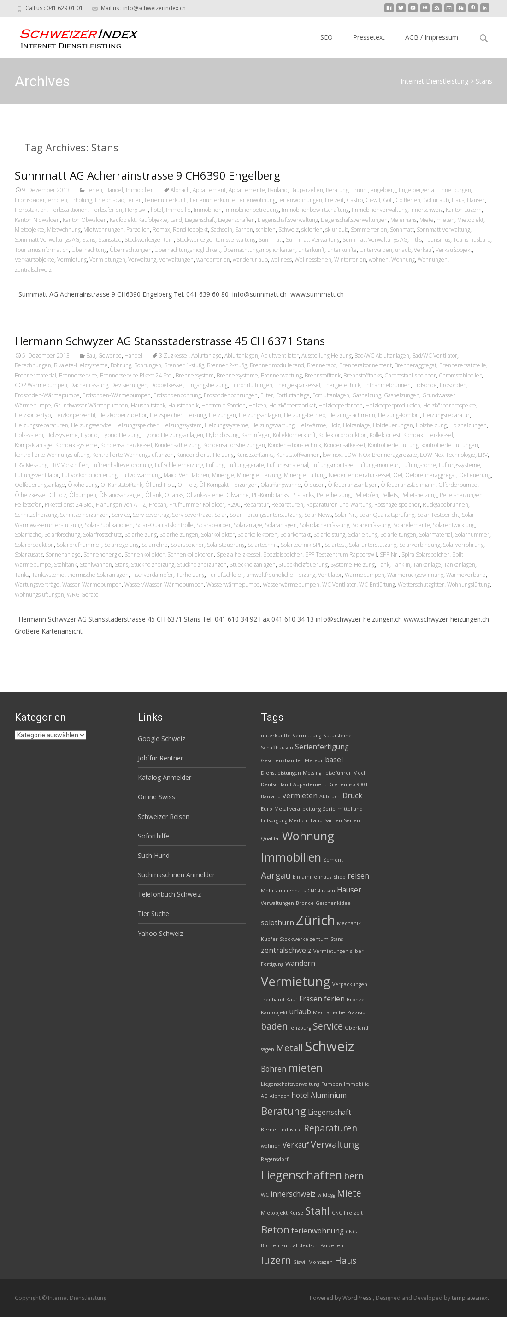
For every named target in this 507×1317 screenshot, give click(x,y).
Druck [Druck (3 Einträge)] (352, 796)
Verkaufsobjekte (34, 259)
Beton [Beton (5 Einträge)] (275, 1229)
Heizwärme (311, 425)
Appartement (209, 190)
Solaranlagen (281, 525)
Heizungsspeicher (136, 425)
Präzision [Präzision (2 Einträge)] (358, 1012)
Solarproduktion (34, 545)
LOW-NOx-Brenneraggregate (380, 455)
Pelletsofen (28, 505)
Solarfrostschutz (102, 535)
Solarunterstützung (372, 545)
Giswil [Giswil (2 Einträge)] (300, 1262)
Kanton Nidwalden (37, 220)
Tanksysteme (48, 575)
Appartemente (247, 190)
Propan (157, 505)
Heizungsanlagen (260, 415)
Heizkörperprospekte (449, 405)
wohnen (379, 259)
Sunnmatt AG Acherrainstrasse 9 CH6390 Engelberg (147, 175)
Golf (388, 200)
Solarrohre (154, 545)
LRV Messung (31, 465)
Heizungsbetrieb (304, 415)
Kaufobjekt (123, 220)
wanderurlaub (250, 259)
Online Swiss (156, 796)
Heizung (195, 415)
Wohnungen (433, 259)
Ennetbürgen (454, 190)
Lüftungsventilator (37, 475)
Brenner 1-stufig (184, 365)
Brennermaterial (35, 375)
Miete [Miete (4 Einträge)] (349, 1193)
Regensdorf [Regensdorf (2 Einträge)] (275, 1159)
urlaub (403, 250)
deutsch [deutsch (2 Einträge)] (308, 1245)
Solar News (318, 515)
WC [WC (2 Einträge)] (265, 1194)
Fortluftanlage (293, 395)
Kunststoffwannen (298, 455)
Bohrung (121, 365)
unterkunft (311, 250)
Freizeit (334, 200)
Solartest (335, 545)
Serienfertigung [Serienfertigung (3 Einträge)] (322, 747)
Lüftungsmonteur (377, 465)
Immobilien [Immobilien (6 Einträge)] (291, 857)
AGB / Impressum (431, 37)
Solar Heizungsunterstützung (265, 515)
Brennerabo (321, 365)
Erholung (81, 200)
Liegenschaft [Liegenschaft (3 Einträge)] (329, 1112)
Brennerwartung (281, 375)
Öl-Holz (186, 485)
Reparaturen (287, 505)
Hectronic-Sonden (223, 405)
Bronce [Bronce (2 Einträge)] (305, 903)
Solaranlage (248, 525)
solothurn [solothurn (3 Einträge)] (277, 923)
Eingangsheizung (207, 385)
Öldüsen (314, 485)
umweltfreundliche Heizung (280, 575)
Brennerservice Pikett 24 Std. (136, 375)
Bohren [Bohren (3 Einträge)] (273, 1069)
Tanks (22, 575)
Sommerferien (369, 229)
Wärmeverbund (466, 575)
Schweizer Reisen (163, 816)
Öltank (153, 495)
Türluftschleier (225, 575)
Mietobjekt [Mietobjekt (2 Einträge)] (274, 1212)
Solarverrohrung (463, 545)
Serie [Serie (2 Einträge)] (329, 809)
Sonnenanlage (63, 554)
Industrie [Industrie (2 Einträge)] (291, 1129)
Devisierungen (129, 385)
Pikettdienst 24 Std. (69, 505)
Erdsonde (425, 385)
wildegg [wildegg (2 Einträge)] (326, 1194)
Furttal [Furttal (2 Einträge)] (289, 1245)
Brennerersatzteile (462, 365)
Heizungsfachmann (351, 415)
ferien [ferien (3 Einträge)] (334, 999)
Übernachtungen (131, 250)
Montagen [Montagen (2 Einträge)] (320, 1262)
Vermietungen (107, 259)
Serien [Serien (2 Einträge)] (352, 820)
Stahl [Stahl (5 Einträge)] (317, 1210)
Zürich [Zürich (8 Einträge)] (315, 920)
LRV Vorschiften (69, 465)
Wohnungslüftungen (39, 595)
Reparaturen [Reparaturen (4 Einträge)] (330, 1128)
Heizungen (222, 415)
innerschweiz (426, 210)
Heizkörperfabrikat (292, 405)
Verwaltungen (176, 259)
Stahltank (65, 565)
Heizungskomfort (399, 415)
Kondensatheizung (177, 445)
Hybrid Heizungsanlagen (172, 435)
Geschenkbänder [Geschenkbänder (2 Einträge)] (282, 760)
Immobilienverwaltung (379, 210)
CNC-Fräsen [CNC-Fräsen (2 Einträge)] (321, 890)
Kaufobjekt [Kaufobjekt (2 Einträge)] (274, 1012)
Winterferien (350, 259)
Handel (114, 190)
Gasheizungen (401, 395)
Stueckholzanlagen (253, 565)
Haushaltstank (148, 405)
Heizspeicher (166, 415)
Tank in (401, 565)
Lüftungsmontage (332, 465)
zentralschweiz (33, 270)
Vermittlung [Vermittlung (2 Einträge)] (307, 735)
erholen (57, 200)
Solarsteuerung (226, 545)
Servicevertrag (151, 515)
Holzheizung (431, 425)
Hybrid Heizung (120, 435)
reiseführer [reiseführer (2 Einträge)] (337, 773)
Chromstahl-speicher (410, 375)
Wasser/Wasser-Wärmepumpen (164, 584)
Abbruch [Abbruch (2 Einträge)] (330, 796)
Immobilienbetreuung (251, 210)
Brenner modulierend (277, 365)
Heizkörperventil (74, 415)
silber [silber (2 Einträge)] (357, 951)
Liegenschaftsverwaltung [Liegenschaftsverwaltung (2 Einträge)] (290, 1084)
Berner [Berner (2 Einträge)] (269, 1129)
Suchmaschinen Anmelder (176, 874)
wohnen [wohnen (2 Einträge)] (271, 1146)
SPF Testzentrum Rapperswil (341, 554)
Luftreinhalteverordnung (121, 465)
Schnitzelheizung (36, 515)
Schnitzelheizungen (84, 515)
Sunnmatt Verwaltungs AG (374, 240)
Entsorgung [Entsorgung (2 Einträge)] (274, 820)
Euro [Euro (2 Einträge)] (266, 809)
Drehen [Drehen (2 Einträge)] (337, 784)
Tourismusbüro (471, 240)
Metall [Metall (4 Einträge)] (289, 1048)
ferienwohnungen (300, 200)
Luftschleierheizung (179, 465)
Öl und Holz (160, 485)
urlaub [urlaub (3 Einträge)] (300, 1012)
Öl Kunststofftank (121, 485)
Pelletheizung (334, 495)
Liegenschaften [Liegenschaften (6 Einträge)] (301, 1175)
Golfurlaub (436, 200)
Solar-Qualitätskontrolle (165, 525)
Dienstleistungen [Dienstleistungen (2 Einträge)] (281, 773)
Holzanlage (356, 425)
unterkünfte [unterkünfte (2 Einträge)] (276, 735)
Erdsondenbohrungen (231, 395)
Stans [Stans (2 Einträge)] (336, 939)
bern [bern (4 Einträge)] (354, 1176)
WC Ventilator (339, 584)
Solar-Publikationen (109, 525)
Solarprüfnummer (79, 545)
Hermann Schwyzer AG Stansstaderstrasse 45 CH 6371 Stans (170, 340)
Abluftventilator (280, 355)
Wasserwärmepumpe (233, 584)
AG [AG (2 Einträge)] (264, 1096)
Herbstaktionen (68, 210)
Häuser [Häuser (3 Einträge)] (349, 890)
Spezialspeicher (282, 554)
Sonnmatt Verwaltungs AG (47, 240)
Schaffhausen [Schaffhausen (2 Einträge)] (277, 747)
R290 (234, 505)
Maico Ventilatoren (186, 475)
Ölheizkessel (31, 495)
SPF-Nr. (389, 554)
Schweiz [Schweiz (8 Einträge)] (329, 1046)
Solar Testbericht (438, 515)
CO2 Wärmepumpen (41, 385)
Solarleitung (362, 535)
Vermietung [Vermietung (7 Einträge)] (295, 981)
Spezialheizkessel (238, 554)
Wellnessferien (313, 259)
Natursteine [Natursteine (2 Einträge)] (337, 735)
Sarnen (244, 229)
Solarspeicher (187, 545)
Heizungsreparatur (446, 415)
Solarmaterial (435, 535)
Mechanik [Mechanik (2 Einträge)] (349, 923)
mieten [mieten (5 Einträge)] (305, 1067)
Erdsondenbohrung (177, 395)
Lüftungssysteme (459, 465)
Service (121, 515)
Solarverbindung (419, 545)
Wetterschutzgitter (421, 584)
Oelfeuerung (475, 475)
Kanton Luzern (464, 210)
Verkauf (423, 250)
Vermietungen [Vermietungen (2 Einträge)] (330, 951)
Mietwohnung (64, 229)
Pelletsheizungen (461, 495)
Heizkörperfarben (340, 405)
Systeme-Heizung (352, 565)
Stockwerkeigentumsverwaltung (216, 240)
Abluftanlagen (241, 355)
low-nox (332, 455)
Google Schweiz (161, 738)
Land (176, 220)
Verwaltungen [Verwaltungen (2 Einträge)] (277, 903)
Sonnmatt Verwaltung (443, 229)
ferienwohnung (257, 200)
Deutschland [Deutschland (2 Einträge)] (276, 784)
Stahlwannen (96, 565)
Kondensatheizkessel (126, 445)
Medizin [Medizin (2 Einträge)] (299, 820)
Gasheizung (366, 395)
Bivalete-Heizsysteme (81, 365)
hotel (157, 210)
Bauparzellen (306, 190)
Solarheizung (140, 535)
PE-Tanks (302, 495)
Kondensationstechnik (294, 445)
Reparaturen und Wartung (338, 505)
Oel (397, 475)
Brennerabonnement (365, 365)
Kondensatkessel (344, 445)
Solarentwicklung (454, 525)
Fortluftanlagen (330, 395)
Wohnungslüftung (468, 584)
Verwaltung (142, 259)
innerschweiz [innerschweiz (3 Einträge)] (293, 1194)
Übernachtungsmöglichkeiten (259, 250)
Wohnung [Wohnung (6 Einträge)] (308, 836)
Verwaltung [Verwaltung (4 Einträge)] (335, 1144)
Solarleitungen (398, 535)
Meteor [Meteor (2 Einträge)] (314, 760)
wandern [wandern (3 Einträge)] (300, 963)
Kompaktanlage (34, 445)
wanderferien (213, 259)
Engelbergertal (417, 190)
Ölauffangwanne (280, 485)
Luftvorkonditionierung (90, 475)
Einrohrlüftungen (251, 385)
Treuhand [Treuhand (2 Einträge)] (272, 999)
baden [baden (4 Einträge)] (274, 1026)
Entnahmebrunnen (387, 385)
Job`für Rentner (160, 758)
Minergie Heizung (259, 475)
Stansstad (110, 240)
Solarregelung (121, 545)
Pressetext (369, 37)
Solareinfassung (371, 525)
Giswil (373, 200)
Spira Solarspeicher (425, 554)
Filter (266, 395)
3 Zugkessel (174, 355)
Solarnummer (472, 535)
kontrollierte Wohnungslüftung (52, 455)
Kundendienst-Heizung (205, 455)
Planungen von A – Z (121, 505)
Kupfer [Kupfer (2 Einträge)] (269, 939)
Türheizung (190, 575)
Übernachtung (89, 250)
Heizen (257, 405)
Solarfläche (28, 535)
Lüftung (215, 465)
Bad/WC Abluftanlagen (381, 355)
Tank (383, 565)
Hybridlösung (222, 435)
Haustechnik (183, 405)
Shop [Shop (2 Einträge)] (339, 877)
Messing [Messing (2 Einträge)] (312, 773)
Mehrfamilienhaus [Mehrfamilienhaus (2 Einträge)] (283, 890)
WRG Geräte (83, 595)
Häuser (476, 200)
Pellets (389, 495)
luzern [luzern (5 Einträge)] (276, 1260)
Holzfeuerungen (393, 425)
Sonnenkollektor (144, 554)
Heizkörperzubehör (122, 415)
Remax (161, 229)
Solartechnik (263, 545)
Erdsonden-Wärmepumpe (47, 395)
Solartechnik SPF (301, 545)
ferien (134, 200)
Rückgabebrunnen (445, 505)
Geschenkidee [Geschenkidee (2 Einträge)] (333, 903)
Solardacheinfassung (324, 525)
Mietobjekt (470, 220)
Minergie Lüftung (305, 475)
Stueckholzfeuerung (303, 565)
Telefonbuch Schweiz (169, 894)
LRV (483, 455)
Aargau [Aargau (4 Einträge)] (276, 875)
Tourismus (437, 240)
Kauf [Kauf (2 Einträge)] (291, 999)
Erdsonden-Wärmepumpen (117, 395)
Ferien (94, 190)
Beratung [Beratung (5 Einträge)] (283, 1111)
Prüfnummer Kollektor (196, 505)
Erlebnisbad (109, 200)
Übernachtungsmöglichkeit (187, 250)
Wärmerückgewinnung (415, 575)
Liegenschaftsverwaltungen (354, 220)
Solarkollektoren (257, 535)
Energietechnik (341, 385)
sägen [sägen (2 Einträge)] (267, 1049)
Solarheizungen (178, 535)
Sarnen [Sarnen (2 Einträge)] (333, 820)
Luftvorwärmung (140, 475)
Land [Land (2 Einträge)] (317, 820)
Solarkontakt (295, 535)
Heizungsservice (91, 425)
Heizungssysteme (226, 425)
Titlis (416, 240)
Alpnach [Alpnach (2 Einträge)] (279, 1096)
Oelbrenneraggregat (430, 475)
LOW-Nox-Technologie (447, 455)
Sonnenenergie (102, 554)
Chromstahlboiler (460, 375)
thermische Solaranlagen (98, 575)
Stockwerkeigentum (149, 240)
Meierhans (403, 220)
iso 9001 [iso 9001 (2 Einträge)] (358, 784)
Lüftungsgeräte (245, 465)
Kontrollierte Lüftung (393, 445)
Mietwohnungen (103, 229)
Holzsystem (29, 435)
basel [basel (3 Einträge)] (334, 760)
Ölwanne (237, 495)
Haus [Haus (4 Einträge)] (345, 1260)
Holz (334, 425)
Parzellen (138, 229)
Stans (88, 240)
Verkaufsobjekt (454, 250)
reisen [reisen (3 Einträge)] (358, 876)
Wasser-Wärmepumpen (92, 584)
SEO (326, 37)
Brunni (359, 190)
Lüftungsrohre (418, 465)
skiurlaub (336, 229)
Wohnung (403, 259)
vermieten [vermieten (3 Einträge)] (300, 796)
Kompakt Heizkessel (428, 435)
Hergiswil (136, 210)
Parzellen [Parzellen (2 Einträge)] (331, 1245)
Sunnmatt (271, 240)
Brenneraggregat (415, 365)
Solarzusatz (29, 554)
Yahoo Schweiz (160, 933)
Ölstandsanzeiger (120, 495)
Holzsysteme (62, 435)
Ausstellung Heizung (326, 355)
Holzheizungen (468, 425)
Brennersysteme (237, 375)
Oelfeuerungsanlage (40, 485)
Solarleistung (329, 535)
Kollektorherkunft (294, 435)
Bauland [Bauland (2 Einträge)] (271, 796)
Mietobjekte (29, 229)
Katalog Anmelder (164, 777)
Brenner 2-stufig (227, 365)
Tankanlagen (459, 565)
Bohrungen (147, 365)
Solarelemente (411, 525)
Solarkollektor (218, 535)
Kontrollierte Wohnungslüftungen (133, 455)
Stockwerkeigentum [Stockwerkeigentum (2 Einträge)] (304, 939)
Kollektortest (385, 435)
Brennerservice (78, 375)
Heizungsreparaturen (41, 425)
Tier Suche (153, 913)
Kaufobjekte (152, 220)
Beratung (337, 190)
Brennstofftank (323, 375)
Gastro (355, 200)
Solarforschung (62, 535)
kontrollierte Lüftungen (449, 445)
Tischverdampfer (152, 575)
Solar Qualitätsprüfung (386, 515)
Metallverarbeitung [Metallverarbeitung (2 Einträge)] (297, 809)
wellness (281, 259)
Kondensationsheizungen (234, 445)
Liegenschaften (236, 220)
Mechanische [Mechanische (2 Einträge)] (329, 1012)
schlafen (266, 229)
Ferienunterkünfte (213, 200)
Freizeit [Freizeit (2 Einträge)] (353, 1212)
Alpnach (180, 190)
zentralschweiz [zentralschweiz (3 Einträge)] (286, 950)
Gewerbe (110, 355)
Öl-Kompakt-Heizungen (228, 485)
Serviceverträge (192, 515)
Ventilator (330, 575)
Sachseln (221, 229)
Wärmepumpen (364, 575)
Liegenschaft (200, 220)
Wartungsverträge (37, 584)
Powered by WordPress (341, 1298)
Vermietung (72, 259)
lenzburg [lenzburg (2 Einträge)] (300, 1027)
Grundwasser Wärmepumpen (91, 405)
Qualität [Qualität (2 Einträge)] (270, 838)
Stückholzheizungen (202, 565)
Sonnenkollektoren (190, 554)
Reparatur (256, 505)
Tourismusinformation (42, 250)
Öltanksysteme (205, 495)
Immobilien (140, 190)
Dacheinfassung (89, 385)
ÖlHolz (57, 495)
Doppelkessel (166, 385)
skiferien (312, 229)
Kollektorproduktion (342, 435)
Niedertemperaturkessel (359, 475)
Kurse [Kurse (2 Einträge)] (296, 1212)
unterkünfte (342, 250)
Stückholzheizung (152, 565)
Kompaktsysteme (76, 445)
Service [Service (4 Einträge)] (328, 1026)
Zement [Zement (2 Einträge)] (333, 859)
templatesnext (470, 1298)
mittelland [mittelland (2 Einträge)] (350, 809)
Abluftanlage (206, 355)
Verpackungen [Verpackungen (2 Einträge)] (349, 984)
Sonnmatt (402, 229)
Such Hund (154, 855)
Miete (426, 220)
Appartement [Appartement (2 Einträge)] (309, 784)
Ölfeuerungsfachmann (408, 485)
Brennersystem (195, 375)
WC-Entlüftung (377, 584)
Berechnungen (33, 365)
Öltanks (174, 495)
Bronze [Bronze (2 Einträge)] (356, 999)
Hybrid (89, 435)
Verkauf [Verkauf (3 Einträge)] (296, 1145)
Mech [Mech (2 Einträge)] (360, 773)
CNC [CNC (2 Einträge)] (337, 1212)
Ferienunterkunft (166, 200)
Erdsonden (453, 385)
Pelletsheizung (419, 495)
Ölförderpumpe (458, 485)
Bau (90, 355)
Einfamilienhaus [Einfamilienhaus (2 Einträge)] (312, 877)
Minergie (223, 475)
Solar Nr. (345, 515)
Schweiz (288, 229)
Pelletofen (366, 495)
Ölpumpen (82, 495)
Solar (220, 515)
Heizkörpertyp (33, 415)
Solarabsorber (213, 525)
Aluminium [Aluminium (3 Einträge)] (329, 1095)
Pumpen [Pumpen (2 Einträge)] (331, 1084)
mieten (445, 220)
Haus (458, 200)
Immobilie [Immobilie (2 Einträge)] (356, 1084)
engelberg (383, 190)
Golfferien (407, 200)
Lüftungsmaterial (287, 465)
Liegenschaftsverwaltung (288, 220)
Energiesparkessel (297, 385)
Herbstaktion (31, 210)
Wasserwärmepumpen (291, 584)
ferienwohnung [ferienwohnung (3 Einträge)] (317, 1231)
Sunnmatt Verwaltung (313, 240)
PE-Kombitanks (270, 495)
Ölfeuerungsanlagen (353, 485)
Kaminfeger (256, 435)
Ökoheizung (83, 485)
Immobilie (178, 210)
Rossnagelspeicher (397, 505)
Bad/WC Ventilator (434, 355)
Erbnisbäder (30, 200)
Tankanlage (427, 565)
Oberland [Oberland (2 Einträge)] (356, 1027)
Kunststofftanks (254, 455)
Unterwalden (376, 250)
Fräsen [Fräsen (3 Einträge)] (310, 999)
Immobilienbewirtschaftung (315, 210)
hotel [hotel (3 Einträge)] (300, 1095)
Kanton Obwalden (85, 220)
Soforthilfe (153, 836)
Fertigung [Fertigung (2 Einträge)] (272, 964)
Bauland (278, 190)
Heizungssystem (181, 425)
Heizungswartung (273, 425)
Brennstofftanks (362, 375)
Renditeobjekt (190, 229)
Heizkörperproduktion (393, 405)
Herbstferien (106, 210)
